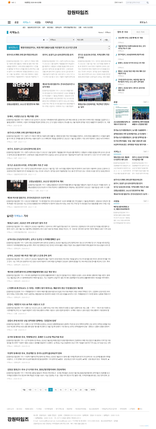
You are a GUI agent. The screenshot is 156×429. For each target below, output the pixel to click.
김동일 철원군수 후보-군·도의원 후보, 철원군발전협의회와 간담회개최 (36, 369)
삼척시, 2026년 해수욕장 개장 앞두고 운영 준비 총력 (29, 255)
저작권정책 (123, 409)
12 (40, 390)
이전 (30, 390)
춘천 (24, 27)
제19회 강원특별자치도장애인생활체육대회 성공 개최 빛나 (31, 272)
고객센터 (132, 409)
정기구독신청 (60, 409)
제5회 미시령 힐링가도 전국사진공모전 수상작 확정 (28, 198)
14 (50, 390)
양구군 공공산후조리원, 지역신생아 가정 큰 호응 (27, 165)
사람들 (38, 22)
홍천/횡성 (50, 27)
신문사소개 (10, 409)
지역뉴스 (27, 22)
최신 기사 (140, 32)
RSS (140, 409)
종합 (16, 22)
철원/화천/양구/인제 (34, 27)
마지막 (93, 390)
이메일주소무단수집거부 (109, 409)
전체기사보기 (118, 2)
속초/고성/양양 (88, 27)
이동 (106, 40)
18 (70, 390)
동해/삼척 (58, 27)
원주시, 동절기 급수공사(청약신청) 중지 (23, 149)
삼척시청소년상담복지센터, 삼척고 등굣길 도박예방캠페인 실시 (33, 239)
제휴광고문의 (29, 409)
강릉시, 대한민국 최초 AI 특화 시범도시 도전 (26, 304)
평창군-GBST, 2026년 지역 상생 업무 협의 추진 (27, 223)
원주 (43, 27)
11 (35, 390)
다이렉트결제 (49, 409)
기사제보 (39, 409)
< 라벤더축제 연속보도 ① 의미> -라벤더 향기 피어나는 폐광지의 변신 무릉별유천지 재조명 (45, 288)
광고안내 (19, 409)
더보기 (145, 102)
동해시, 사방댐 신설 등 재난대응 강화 (22, 116)
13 (45, 390)
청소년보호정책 (94, 409)
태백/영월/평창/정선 (70, 27)
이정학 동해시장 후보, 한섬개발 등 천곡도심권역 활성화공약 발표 (34, 353)
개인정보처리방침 (80, 409)
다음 (86, 390)
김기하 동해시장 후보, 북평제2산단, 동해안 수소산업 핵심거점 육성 (35, 337)
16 (60, 390)
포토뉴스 (143, 22)
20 (80, 390)
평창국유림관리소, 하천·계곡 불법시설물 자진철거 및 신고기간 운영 (49, 47)
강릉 (79, 27)
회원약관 (69, 409)
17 (65, 390)
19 (75, 390)
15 (55, 390)
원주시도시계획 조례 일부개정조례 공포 (23, 132)
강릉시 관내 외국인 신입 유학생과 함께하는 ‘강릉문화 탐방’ (31, 320)
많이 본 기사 (122, 32)
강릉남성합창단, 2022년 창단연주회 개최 (46, 181)
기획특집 (49, 22)
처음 (24, 390)
